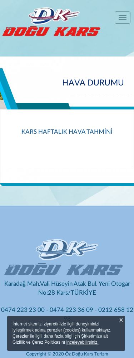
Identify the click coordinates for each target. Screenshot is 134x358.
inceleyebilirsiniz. (82, 342)
